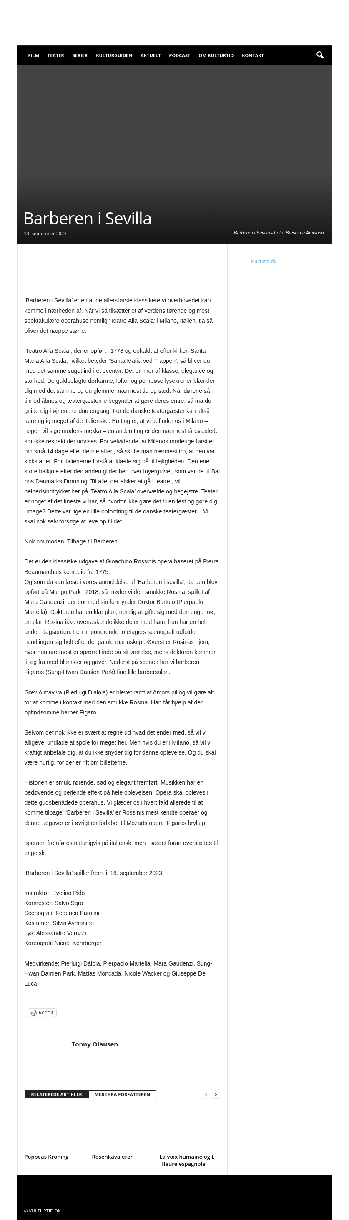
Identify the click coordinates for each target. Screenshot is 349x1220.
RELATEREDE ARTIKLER (56, 1094)
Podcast (180, 55)
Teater (56, 55)
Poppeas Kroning (47, 1156)
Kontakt (253, 55)
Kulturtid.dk (263, 261)
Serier (80, 55)
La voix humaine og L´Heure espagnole (187, 1160)
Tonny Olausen (95, 1044)
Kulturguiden (114, 55)
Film (33, 55)
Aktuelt (151, 55)
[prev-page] (206, 1094)
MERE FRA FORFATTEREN (123, 1094)
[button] (320, 55)
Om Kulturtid (216, 55)
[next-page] (216, 1094)
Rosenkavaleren (113, 1156)
